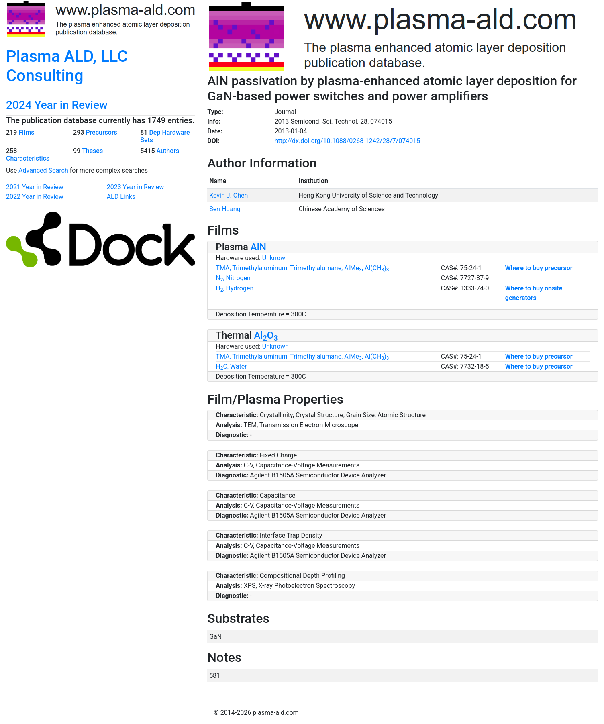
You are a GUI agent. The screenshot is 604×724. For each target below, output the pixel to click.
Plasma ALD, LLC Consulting (67, 66)
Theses (92, 151)
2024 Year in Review (57, 105)
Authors (168, 151)
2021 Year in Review (34, 187)
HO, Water (231, 366)
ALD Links (121, 196)
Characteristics (27, 158)
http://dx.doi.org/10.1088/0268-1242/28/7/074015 (347, 141)
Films (26, 132)
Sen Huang (225, 209)
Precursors (101, 132)
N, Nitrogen (233, 278)
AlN (258, 247)
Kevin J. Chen (228, 195)
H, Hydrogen (234, 288)
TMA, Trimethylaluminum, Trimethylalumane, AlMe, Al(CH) (302, 268)
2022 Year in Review (34, 196)
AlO (266, 335)
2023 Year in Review (135, 187)
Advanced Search (43, 170)
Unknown (275, 258)
